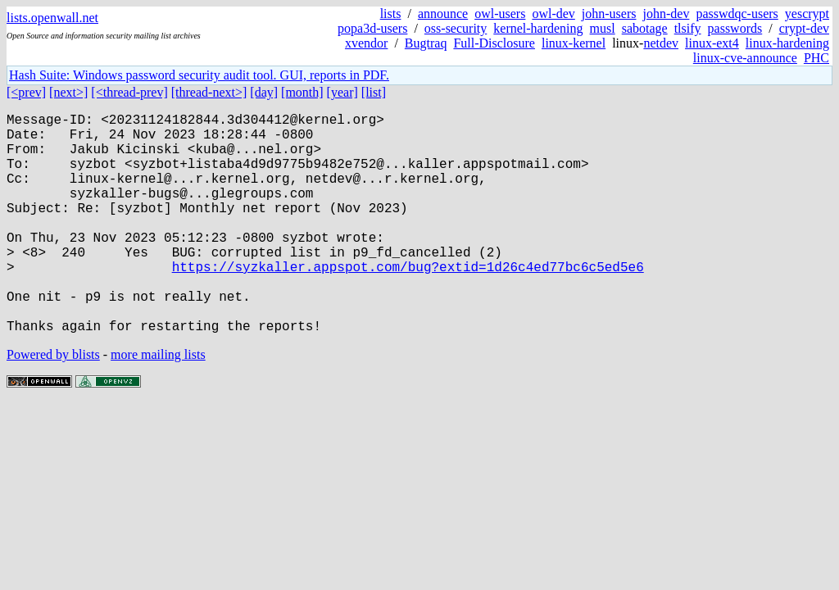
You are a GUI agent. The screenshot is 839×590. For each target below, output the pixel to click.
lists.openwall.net (52, 18)
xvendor (366, 43)
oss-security (455, 28)
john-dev (666, 13)
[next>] (68, 92)
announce (443, 13)
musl (602, 28)
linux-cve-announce (745, 58)
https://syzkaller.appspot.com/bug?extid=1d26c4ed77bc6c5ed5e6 (408, 302)
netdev (660, 43)
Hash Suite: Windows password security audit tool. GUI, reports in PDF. (199, 75)
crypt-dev (804, 28)
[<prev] (26, 92)
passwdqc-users (737, 13)
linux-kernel (573, 43)
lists (390, 13)
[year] (342, 92)
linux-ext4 (712, 43)
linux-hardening (787, 43)
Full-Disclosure (494, 43)
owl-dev (553, 13)
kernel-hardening (538, 28)
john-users (609, 13)
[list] (373, 92)
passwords (735, 28)
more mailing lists (158, 404)
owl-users (499, 13)
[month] (302, 92)
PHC (816, 58)
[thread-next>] (209, 92)
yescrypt (807, 13)
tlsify (687, 28)
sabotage (645, 28)
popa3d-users (372, 28)
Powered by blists (53, 404)
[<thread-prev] (129, 92)
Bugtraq (426, 43)
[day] (264, 92)
